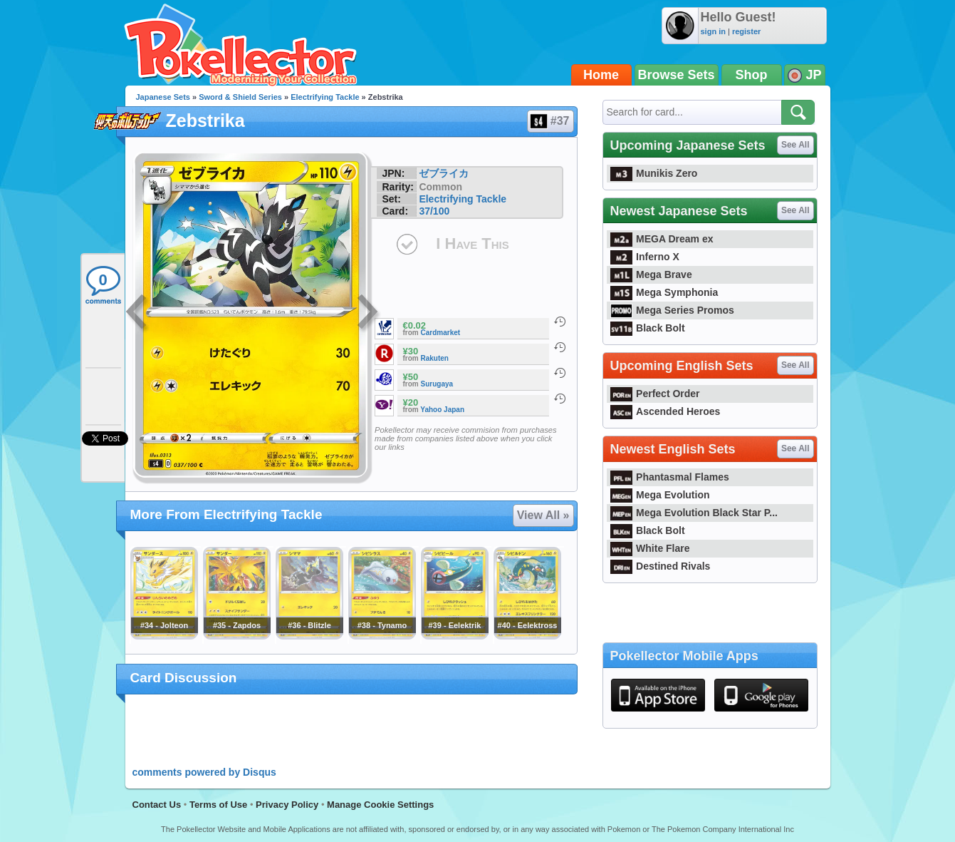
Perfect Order (655, 393)
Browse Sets (676, 75)
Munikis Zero (654, 173)
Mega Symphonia (664, 292)
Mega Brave (651, 274)
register (746, 31)
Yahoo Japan (442, 410)
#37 (550, 121)
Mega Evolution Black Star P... (694, 512)
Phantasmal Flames (669, 477)
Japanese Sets (163, 97)
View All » (543, 515)
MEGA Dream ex (662, 239)
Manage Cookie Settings (380, 804)
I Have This (472, 243)
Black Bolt (647, 328)
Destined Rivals (660, 566)
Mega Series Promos (672, 310)
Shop (752, 75)
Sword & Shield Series (240, 97)
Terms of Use (218, 804)
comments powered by (204, 772)
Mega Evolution (660, 494)
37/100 (434, 211)
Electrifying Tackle (325, 97)
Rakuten (435, 358)
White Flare (650, 548)
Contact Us (157, 804)
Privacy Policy (287, 804)
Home (601, 75)
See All (795, 145)
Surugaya (437, 384)
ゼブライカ (444, 173)
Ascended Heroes (665, 411)
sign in (713, 31)
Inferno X (644, 256)
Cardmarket (441, 333)
